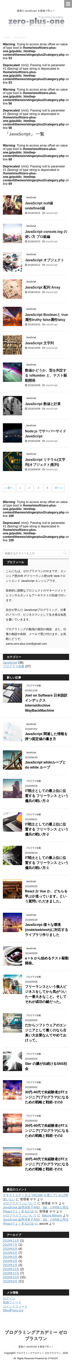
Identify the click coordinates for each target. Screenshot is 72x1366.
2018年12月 (11, 1269)
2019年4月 (10, 1257)
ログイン (9, 1298)
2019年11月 (11, 1240)
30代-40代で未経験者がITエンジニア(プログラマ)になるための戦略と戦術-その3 (47, 1097)
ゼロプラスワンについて (20, 1203)
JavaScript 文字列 (39, 343)
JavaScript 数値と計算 (43, 404)
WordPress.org (13, 1310)
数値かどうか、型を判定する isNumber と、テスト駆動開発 (46, 375)
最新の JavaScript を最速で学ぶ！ (36, 1346)
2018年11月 (11, 1273)
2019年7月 (10, 1244)
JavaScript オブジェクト (44, 260)
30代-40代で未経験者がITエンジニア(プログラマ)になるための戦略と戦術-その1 (47, 1164)
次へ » (59, 487)
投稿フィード (12, 1302)
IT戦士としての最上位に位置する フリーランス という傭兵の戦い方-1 (46, 863)
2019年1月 (10, 1265)
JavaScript (52, 213)
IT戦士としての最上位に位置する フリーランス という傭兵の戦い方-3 (46, 796)
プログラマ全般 (13, 666)
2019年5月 (10, 1253)
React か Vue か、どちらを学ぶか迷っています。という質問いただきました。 (46, 896)
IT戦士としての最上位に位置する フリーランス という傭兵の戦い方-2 (46, 829)
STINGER (53, 1358)
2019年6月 (10, 1248)
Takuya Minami (51, 1215)
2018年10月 (11, 1277)
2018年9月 (10, 1281)
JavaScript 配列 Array (42, 287)
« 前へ (9, 487)
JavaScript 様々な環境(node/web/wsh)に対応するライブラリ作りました (46, 930)
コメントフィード (15, 1306)
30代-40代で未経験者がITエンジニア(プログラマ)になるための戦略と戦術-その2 (47, 1131)
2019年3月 (10, 1261)
